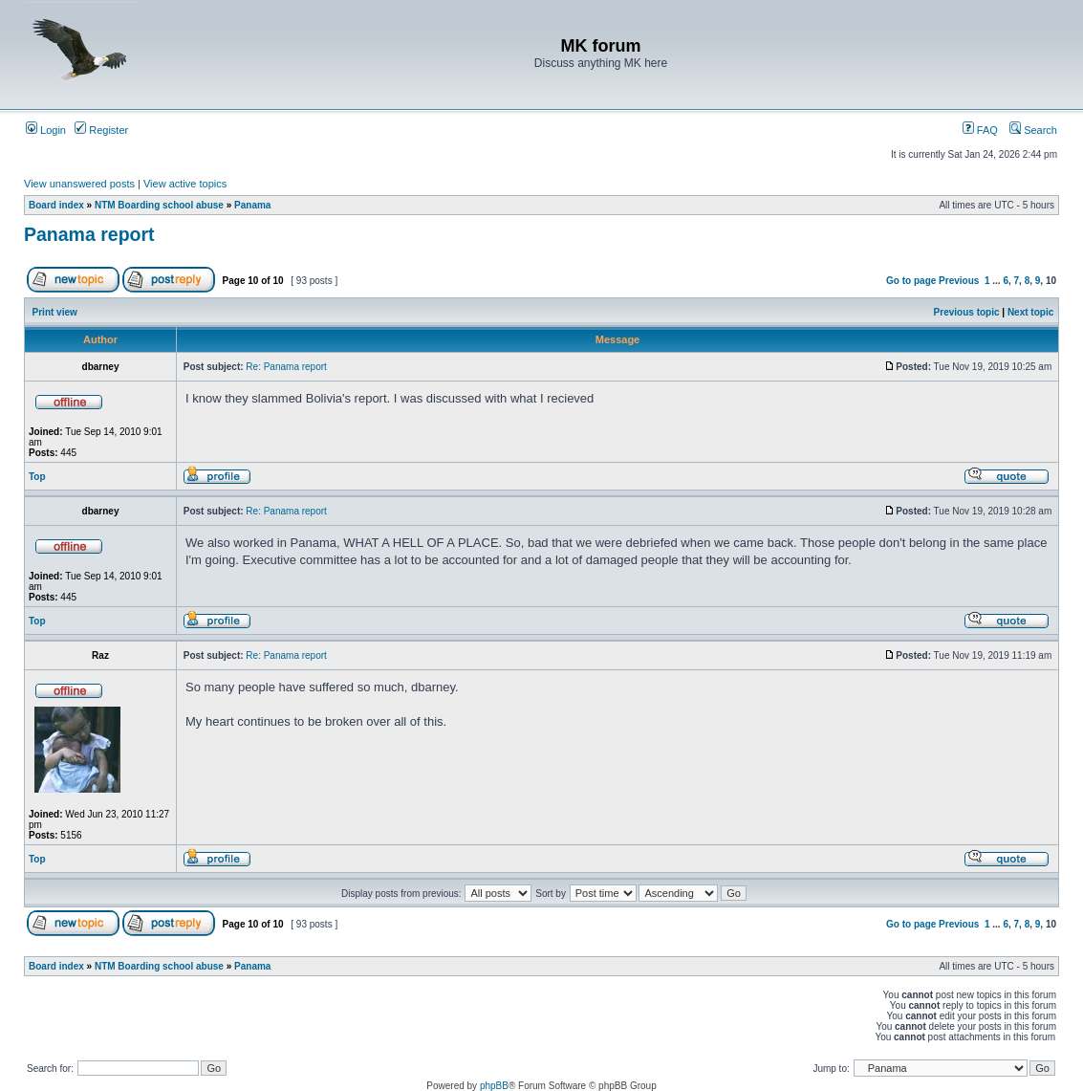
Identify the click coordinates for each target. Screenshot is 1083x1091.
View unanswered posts (79, 183)
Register (101, 130)
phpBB (494, 1085)
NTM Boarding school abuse (159, 205)
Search (1033, 130)
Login (46, 130)
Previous (959, 280)
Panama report (89, 234)
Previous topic (967, 312)
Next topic (1030, 312)
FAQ (980, 130)
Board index (56, 205)
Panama (252, 205)
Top (37, 476)
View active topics (185, 183)
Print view (54, 312)
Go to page (911, 280)
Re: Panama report (286, 366)
